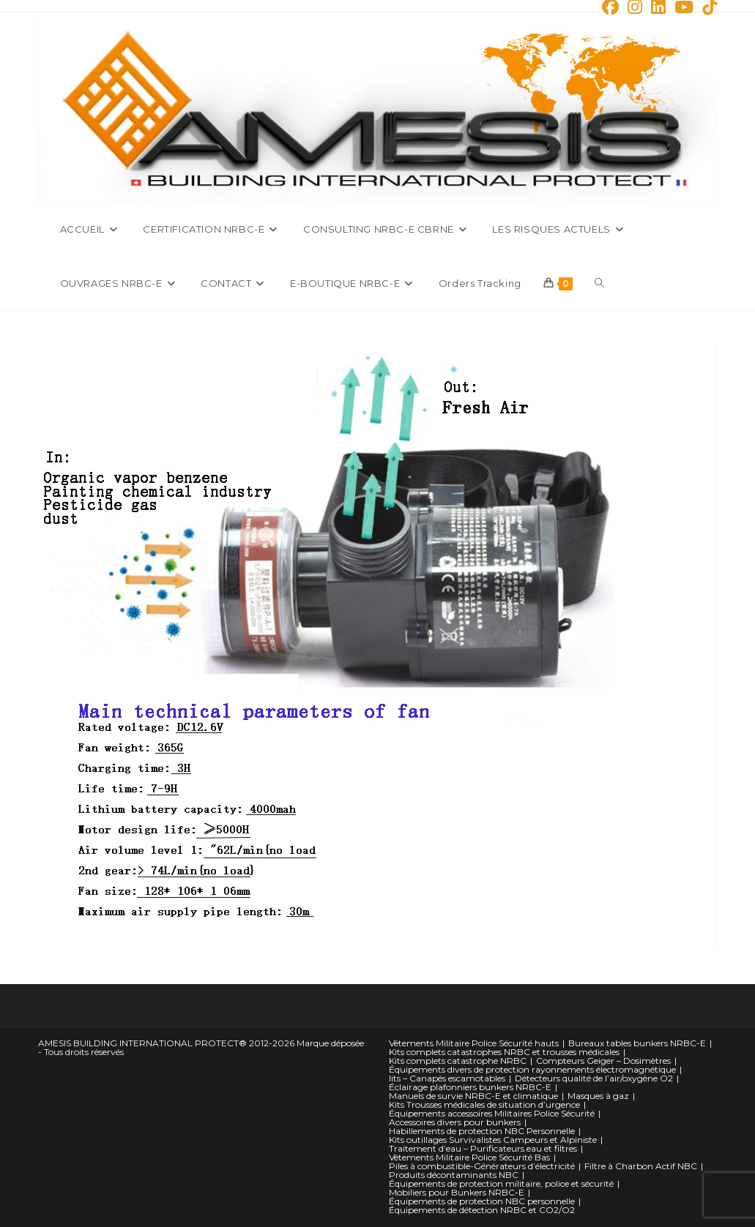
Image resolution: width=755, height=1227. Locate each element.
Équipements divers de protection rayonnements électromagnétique (532, 1069)
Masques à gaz (598, 1095)
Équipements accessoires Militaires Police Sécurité (492, 1113)
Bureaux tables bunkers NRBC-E (637, 1042)
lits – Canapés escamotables (447, 1078)
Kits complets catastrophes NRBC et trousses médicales (504, 1051)
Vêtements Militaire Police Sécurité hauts (474, 1042)
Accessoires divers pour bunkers (455, 1122)
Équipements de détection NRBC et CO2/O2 (482, 1209)
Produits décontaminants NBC (453, 1174)
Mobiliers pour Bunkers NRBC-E (456, 1192)
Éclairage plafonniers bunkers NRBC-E (470, 1086)
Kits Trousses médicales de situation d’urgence (484, 1104)
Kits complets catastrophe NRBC (458, 1060)
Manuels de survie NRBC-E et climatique (473, 1095)
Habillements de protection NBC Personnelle (482, 1130)
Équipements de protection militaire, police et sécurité (501, 1183)
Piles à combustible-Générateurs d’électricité (482, 1165)
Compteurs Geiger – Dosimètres (603, 1060)
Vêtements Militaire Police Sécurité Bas (469, 1157)
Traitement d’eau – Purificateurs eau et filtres (483, 1148)
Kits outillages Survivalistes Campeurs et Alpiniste (493, 1139)
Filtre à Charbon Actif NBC (640, 1165)
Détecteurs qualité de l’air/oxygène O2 (594, 1078)
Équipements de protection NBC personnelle (482, 1201)
